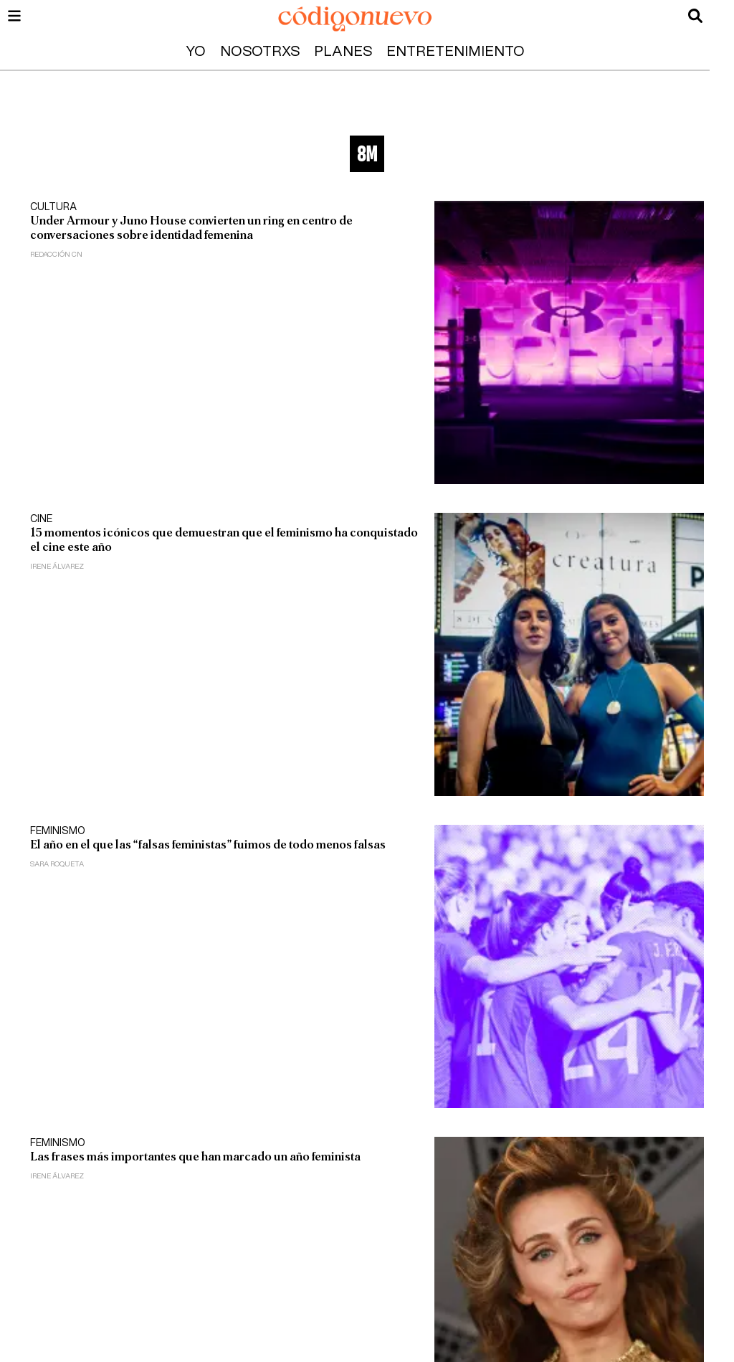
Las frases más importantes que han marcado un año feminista (195, 1156)
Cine (41, 519)
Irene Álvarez (57, 566)
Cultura (53, 207)
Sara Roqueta (57, 864)
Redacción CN (56, 254)
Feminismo (57, 831)
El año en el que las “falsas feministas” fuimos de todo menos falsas (208, 844)
